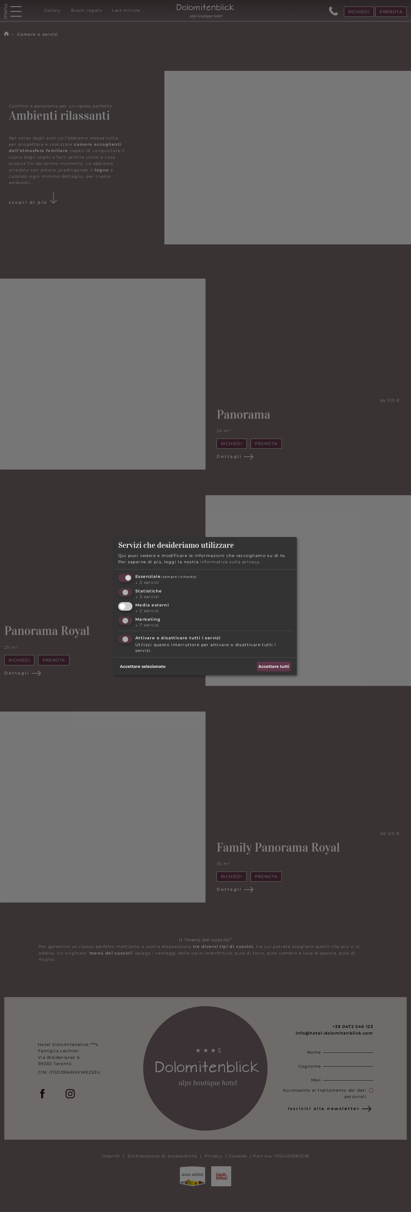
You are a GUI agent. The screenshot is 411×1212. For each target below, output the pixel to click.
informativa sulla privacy (229, 561)
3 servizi (147, 582)
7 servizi (147, 625)
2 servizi (147, 610)
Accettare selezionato (143, 666)
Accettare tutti (273, 666)
